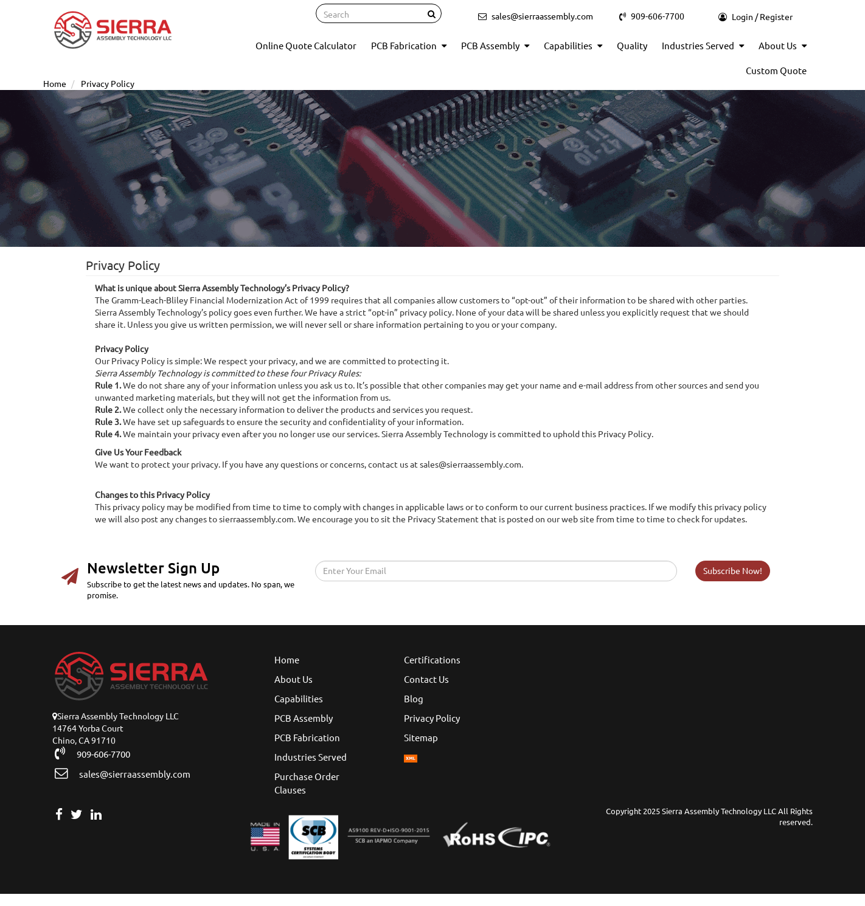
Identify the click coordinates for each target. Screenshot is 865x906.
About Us (783, 46)
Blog (413, 699)
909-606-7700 (98, 753)
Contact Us (426, 679)
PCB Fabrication (408, 46)
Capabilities (573, 46)
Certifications (432, 660)
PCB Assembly (495, 46)
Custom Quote (776, 71)
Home (286, 660)
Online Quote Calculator (305, 46)
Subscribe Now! (732, 571)
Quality (632, 46)
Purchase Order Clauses (306, 783)
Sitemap (421, 738)
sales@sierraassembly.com (128, 773)
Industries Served (703, 46)
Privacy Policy (432, 718)
